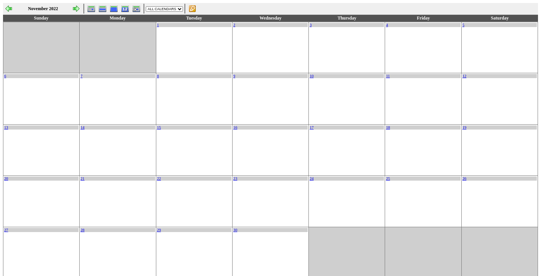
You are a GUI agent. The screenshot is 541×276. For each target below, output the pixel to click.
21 (82, 178)
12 (464, 76)
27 (6, 230)
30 (235, 230)
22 (159, 178)
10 (312, 76)
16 (235, 127)
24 (312, 178)
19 (464, 127)
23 (235, 178)
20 (6, 178)
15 (159, 127)
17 (312, 127)
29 (159, 230)
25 (388, 178)
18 (388, 127)
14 (82, 127)
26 (464, 178)
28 (82, 230)
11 (388, 76)
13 (6, 127)
